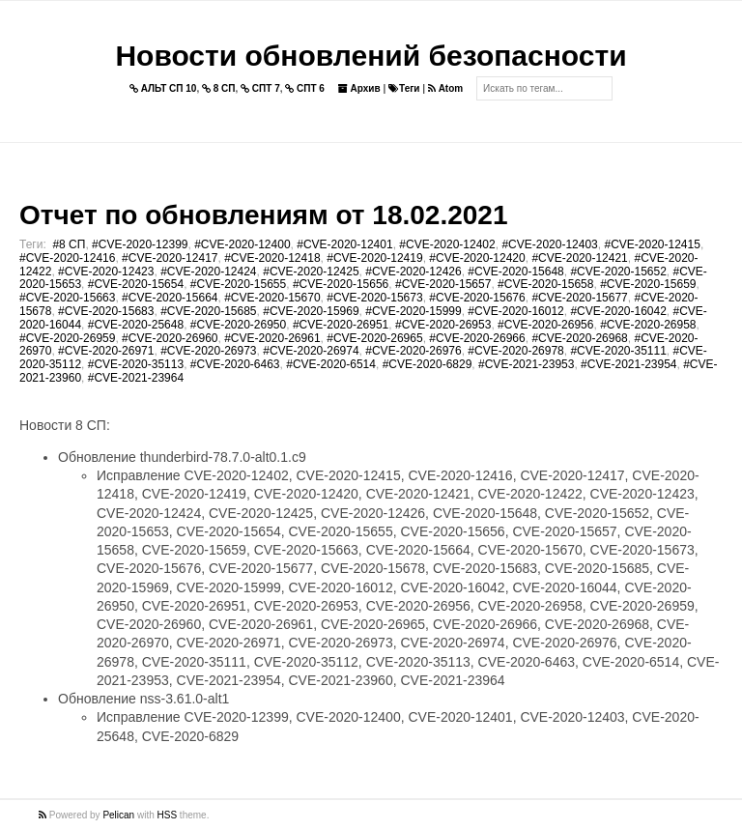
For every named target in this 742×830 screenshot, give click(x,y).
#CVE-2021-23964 (136, 378)
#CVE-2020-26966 (477, 338)
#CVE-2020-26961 (272, 338)
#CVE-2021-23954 (628, 364)
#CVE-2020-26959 (67, 338)
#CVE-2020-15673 (374, 297)
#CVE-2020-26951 (340, 324)
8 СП (219, 88)
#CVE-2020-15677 (579, 297)
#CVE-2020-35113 (136, 364)
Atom (445, 88)
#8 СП (68, 244)
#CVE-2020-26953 (443, 324)
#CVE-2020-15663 (67, 297)
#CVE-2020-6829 (427, 364)
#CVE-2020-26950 (238, 324)
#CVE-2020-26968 (579, 338)
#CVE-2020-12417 (169, 258)
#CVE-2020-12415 (651, 244)
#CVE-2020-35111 (618, 351)
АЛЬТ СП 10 (163, 88)
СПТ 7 (260, 88)
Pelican (118, 815)
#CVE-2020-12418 (272, 258)
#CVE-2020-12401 (344, 244)
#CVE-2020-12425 (310, 271)
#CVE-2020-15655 (238, 284)
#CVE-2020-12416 (67, 258)
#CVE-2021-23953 (526, 364)
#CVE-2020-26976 (413, 351)
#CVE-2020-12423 (106, 271)
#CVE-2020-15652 (618, 271)
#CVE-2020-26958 (648, 324)
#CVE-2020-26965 (374, 338)
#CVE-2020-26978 (515, 351)
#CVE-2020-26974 (310, 351)
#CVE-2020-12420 (477, 258)
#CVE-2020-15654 (136, 284)
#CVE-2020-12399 (139, 244)
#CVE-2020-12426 (413, 271)
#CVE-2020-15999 (413, 311)
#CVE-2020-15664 (169, 297)
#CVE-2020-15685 (208, 311)
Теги (403, 88)
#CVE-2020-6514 (331, 364)
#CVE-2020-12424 (208, 271)
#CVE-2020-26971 (106, 351)
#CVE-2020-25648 (136, 324)
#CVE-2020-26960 (169, 338)
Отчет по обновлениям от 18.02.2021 (263, 215)
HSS (167, 815)
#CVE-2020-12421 (579, 258)
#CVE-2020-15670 (272, 297)
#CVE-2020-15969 (310, 311)
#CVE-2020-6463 (235, 364)
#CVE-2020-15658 (545, 284)
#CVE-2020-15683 (106, 311)
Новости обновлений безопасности (370, 56)
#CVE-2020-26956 (545, 324)
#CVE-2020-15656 (340, 284)
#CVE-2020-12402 (447, 244)
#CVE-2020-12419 (374, 258)
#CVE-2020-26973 (208, 351)
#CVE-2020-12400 (242, 244)
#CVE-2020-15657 (443, 284)
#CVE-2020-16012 (515, 311)
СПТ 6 (305, 88)
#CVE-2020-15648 (515, 271)
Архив (359, 88)
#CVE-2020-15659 (648, 284)
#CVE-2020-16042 (618, 311)
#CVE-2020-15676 (477, 297)
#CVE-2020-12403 (549, 244)
